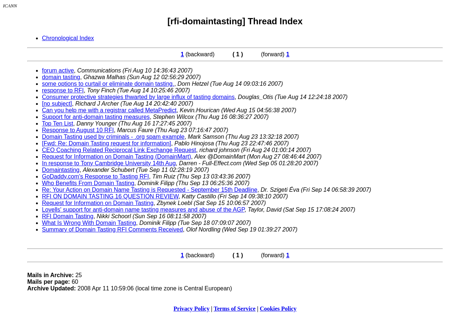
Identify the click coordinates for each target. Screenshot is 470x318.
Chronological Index (68, 38)
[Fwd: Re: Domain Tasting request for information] (106, 143)
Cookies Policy (278, 308)
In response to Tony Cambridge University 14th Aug (109, 163)
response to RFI (63, 90)
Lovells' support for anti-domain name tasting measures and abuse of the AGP (143, 209)
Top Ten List (57, 123)
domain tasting (61, 77)
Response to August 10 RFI (78, 130)
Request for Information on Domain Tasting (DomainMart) (116, 156)
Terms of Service (235, 308)
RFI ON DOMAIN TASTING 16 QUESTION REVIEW (110, 196)
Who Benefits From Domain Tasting (88, 183)
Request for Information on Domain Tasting (97, 203)
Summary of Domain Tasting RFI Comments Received (112, 229)
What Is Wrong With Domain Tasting (89, 223)
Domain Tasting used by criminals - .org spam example (113, 137)
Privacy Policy (192, 308)
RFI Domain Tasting (67, 216)
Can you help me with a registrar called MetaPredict (109, 110)
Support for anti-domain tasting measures (95, 117)
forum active (58, 70)
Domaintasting (60, 170)
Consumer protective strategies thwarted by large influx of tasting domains (138, 97)
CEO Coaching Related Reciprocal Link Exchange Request (119, 150)
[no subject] (57, 103)
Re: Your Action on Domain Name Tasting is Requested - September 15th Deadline (149, 190)
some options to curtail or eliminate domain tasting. (108, 84)
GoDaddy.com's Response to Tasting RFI (95, 176)
